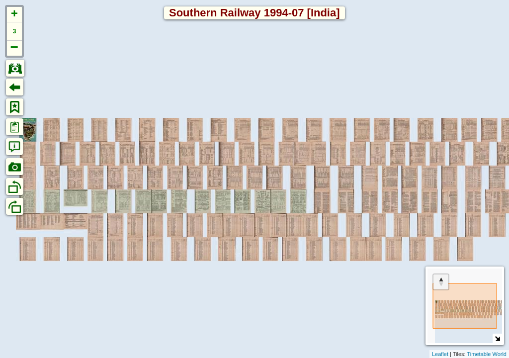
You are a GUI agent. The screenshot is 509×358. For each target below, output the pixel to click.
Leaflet (440, 354)
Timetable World (487, 354)
